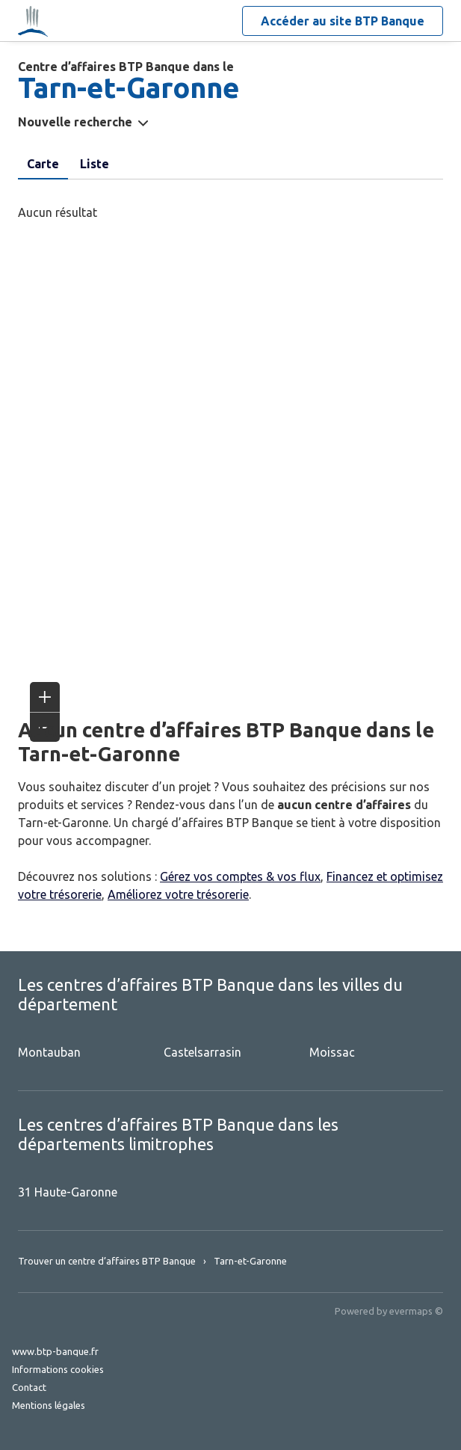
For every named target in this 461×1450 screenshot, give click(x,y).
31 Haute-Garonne (67, 1192)
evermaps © (416, 1311)
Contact (29, 1387)
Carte (43, 164)
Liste (94, 164)
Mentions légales (48, 1405)
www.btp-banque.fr (55, 1351)
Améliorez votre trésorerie (178, 894)
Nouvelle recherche (75, 122)
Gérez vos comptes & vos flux (240, 876)
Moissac (332, 1052)
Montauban (49, 1052)
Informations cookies (58, 1369)
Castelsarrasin (202, 1052)
